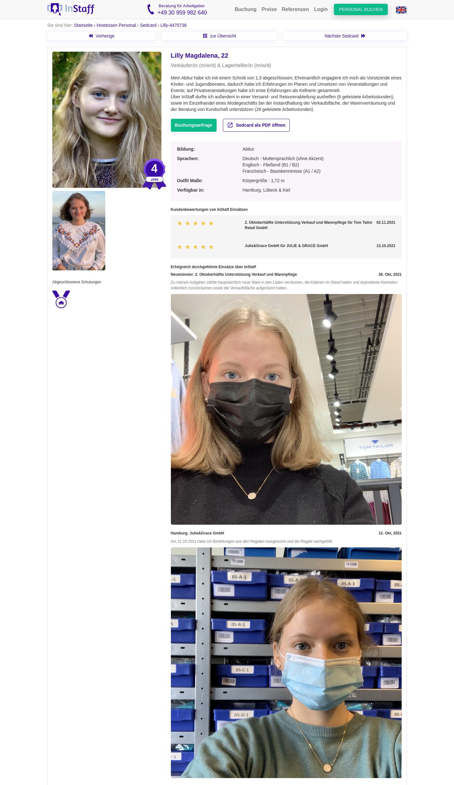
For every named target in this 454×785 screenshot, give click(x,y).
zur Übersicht (219, 35)
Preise (269, 9)
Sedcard (148, 25)
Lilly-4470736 (173, 25)
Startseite (83, 25)
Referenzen (295, 9)
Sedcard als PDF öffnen (256, 125)
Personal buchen (361, 9)
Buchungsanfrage (193, 125)
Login (321, 9)
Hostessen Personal (116, 25)
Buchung (245, 9)
